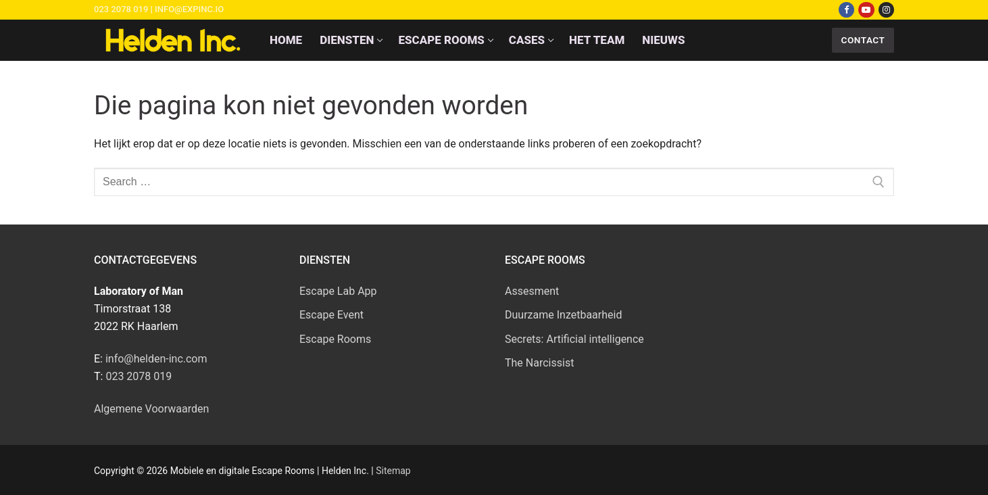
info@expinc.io (189, 9)
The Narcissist (539, 362)
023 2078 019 (121, 9)
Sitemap (393, 470)
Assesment (532, 291)
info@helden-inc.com (156, 358)
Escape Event (331, 314)
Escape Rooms (335, 339)
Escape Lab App (338, 291)
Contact (863, 39)
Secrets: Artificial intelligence (574, 339)
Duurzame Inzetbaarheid (563, 314)
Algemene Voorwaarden (151, 408)
